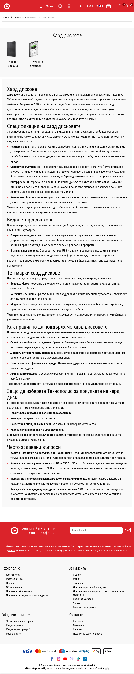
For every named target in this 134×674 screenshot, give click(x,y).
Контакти (78, 621)
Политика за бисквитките (20, 591)
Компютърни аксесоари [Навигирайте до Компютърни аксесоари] (25, 17)
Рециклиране (13, 633)
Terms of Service (96, 668)
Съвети (77, 574)
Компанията (13, 574)
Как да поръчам (14, 625)
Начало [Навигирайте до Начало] (5, 17)
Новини (10, 582)
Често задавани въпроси (20, 621)
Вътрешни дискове (36, 63)
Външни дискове (13, 63)
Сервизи (78, 629)
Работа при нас (14, 578)
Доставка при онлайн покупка (89, 587)
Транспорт (78, 582)
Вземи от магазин (83, 598)
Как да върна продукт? (18, 629)
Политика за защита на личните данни (27, 595)
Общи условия (14, 587)
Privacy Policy (78, 668)
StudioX (91, 665)
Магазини (78, 625)
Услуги (77, 602)
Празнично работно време (87, 633)
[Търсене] (60, 6)
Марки (76, 578)
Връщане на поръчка (84, 607)
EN (99, 6)
